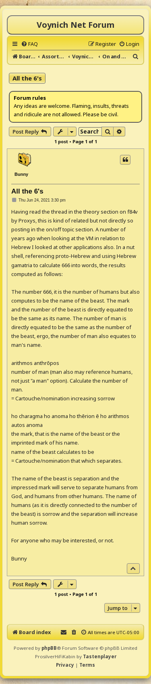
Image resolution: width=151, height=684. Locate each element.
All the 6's (27, 78)
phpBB (49, 648)
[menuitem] (29, 44)
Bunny (21, 174)
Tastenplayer (99, 656)
